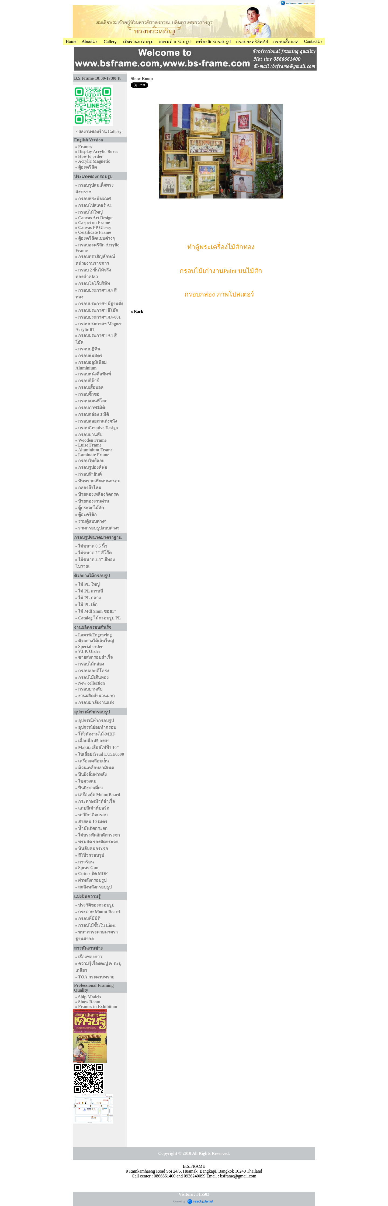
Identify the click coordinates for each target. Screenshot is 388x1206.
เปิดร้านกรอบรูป (138, 41)
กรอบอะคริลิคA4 (252, 41)
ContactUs (313, 41)
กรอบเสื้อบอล (286, 41)
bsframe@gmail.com (238, 1176)
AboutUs (89, 41)
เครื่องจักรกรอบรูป (213, 41)
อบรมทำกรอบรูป (174, 41)
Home (71, 41)
